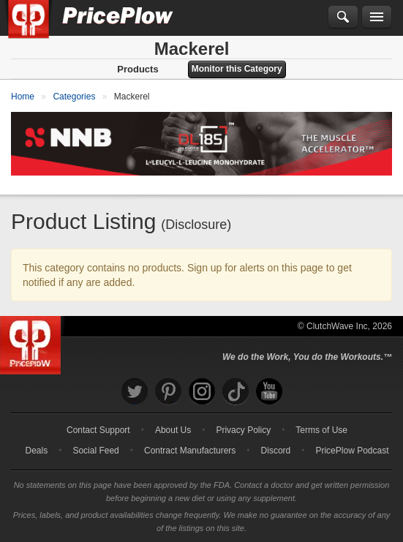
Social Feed (95, 450)
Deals (37, 450)
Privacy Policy (243, 430)
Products (137, 69)
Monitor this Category (237, 69)
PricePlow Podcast (351, 450)
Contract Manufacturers (190, 450)
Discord (276, 450)
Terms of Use (321, 430)
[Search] (343, 17)
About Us (173, 430)
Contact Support (98, 430)
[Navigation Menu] (376, 17)
